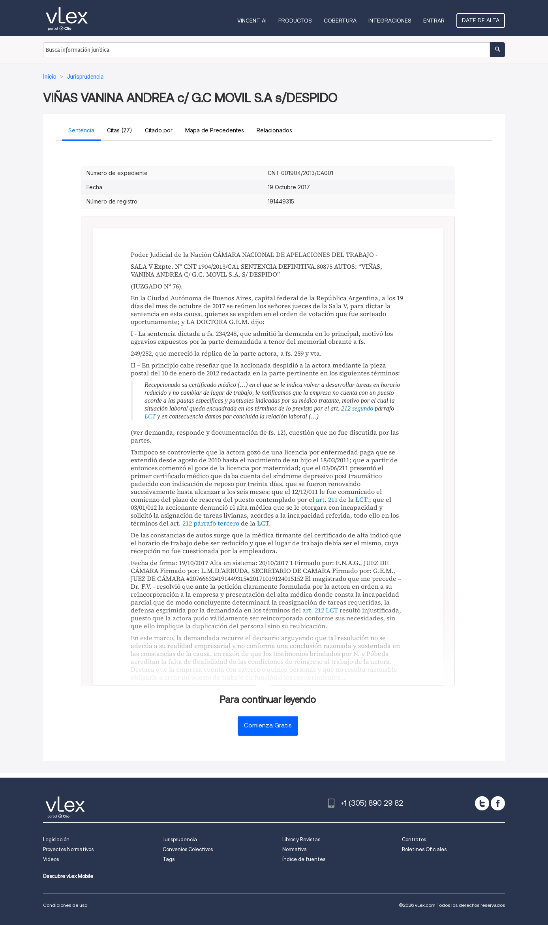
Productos (295, 20)
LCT (150, 416)
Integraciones (389, 20)
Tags (169, 859)
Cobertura (340, 20)
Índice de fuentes (303, 859)
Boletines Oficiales (424, 849)
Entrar (434, 20)
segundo (362, 408)
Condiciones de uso (65, 905)
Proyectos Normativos (68, 849)
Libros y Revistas (301, 839)
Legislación (56, 839)
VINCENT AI (251, 20)
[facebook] (498, 803)
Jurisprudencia (180, 839)
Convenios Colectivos (188, 849)
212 (346, 408)
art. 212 (313, 610)
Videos (51, 859)
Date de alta (480, 20)
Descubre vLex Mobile (68, 876)
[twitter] (482, 803)
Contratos (414, 839)
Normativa (294, 849)
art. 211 (327, 499)
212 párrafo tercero (210, 523)
